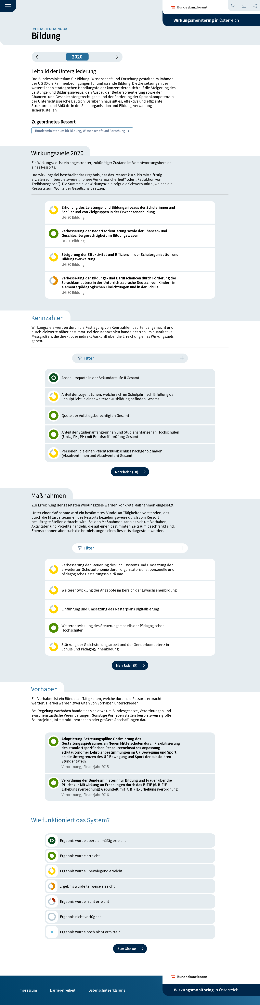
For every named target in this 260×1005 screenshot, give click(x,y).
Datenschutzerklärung (106, 990)
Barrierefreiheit (62, 990)
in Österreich (206, 20)
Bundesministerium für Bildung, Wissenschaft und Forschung (82, 131)
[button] (8, 6)
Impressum (27, 990)
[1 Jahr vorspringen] (115, 57)
